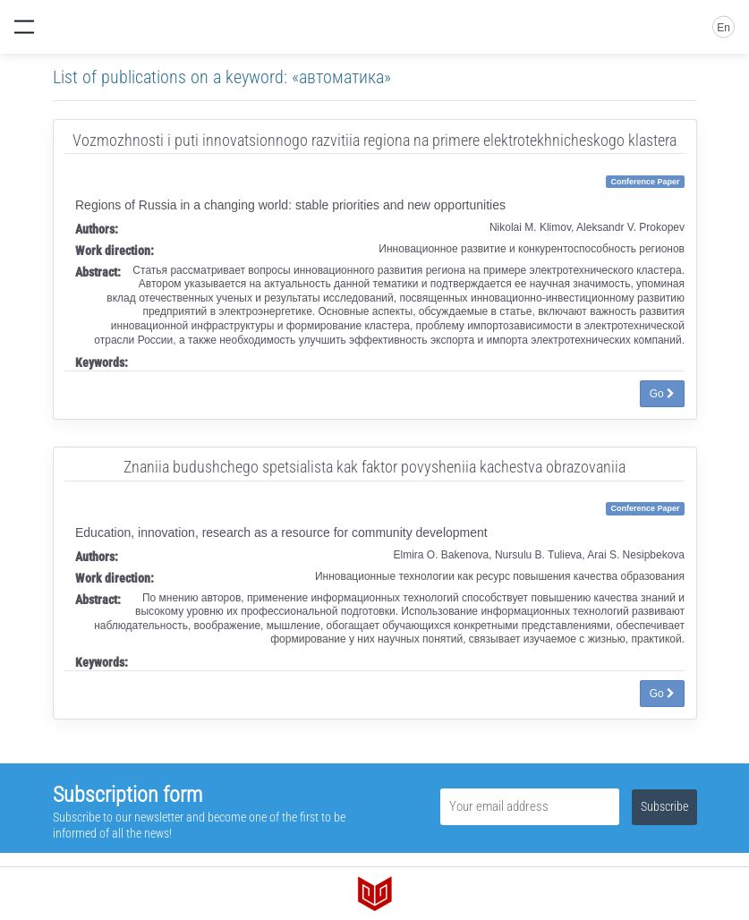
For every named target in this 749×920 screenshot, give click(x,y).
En (723, 27)
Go (662, 394)
